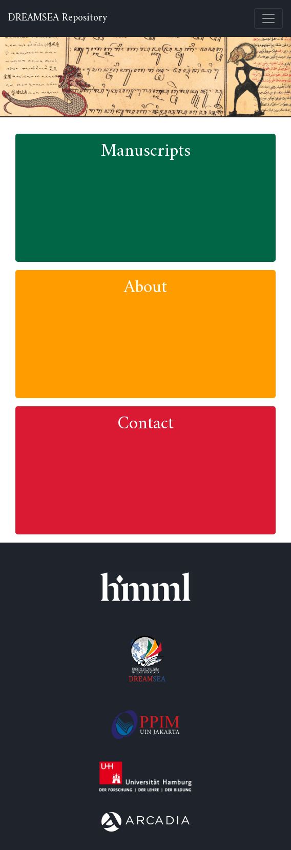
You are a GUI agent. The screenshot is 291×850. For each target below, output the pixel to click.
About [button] (145, 287)
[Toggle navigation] (268, 18)
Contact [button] (145, 424)
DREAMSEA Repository (57, 18)
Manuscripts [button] (146, 151)
